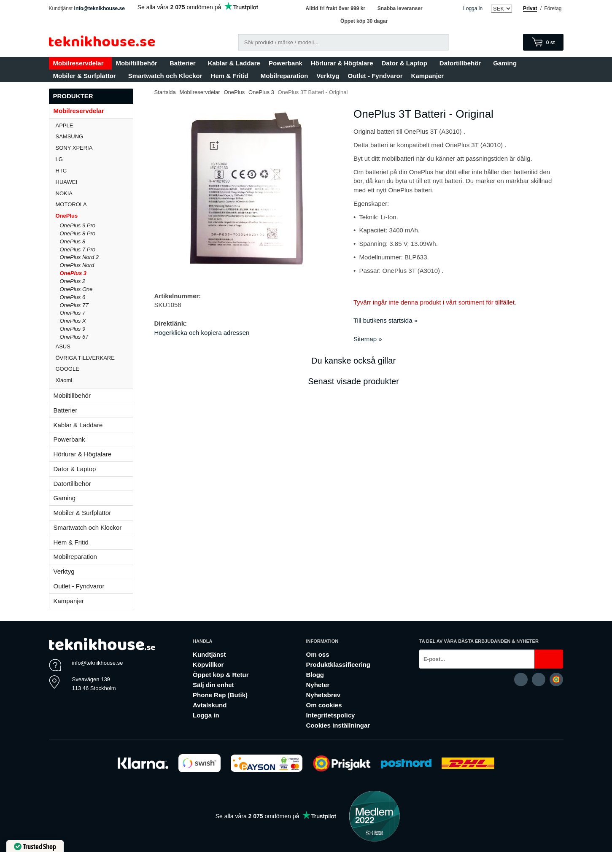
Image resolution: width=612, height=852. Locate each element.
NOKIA (94, 193)
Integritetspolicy (330, 715)
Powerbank (285, 63)
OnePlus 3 (73, 273)
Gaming (506, 63)
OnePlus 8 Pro (78, 233)
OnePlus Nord (77, 265)
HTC (94, 170)
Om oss (317, 654)
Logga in (473, 8)
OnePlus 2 (73, 281)
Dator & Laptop (406, 63)
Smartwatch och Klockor (165, 75)
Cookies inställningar (338, 725)
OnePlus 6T (74, 337)
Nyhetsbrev (323, 694)
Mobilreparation (284, 75)
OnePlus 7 (73, 313)
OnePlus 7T (74, 305)
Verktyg (327, 75)
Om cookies (324, 705)
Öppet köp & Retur (221, 674)
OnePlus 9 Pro (78, 225)
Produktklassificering (338, 664)
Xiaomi (64, 380)
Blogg (315, 674)
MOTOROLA (94, 204)
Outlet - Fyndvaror (375, 75)
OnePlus (94, 216)
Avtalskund (209, 705)
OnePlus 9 (73, 329)
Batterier (185, 63)
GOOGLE (94, 369)
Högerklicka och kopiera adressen (202, 332)
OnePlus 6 (73, 297)
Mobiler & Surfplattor (86, 75)
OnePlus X (73, 321)
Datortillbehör (462, 63)
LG (94, 159)
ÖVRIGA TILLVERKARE (94, 358)
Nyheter (317, 684)
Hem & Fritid (231, 75)
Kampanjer (427, 75)
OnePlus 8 (73, 241)
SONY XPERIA (94, 148)
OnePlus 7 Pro (78, 249)
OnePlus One (76, 289)
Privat (530, 8)
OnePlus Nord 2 (79, 257)
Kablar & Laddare (234, 63)
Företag (552, 8)
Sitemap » (367, 338)
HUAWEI (94, 182)
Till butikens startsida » (385, 320)
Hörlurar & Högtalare (342, 63)
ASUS (94, 346)
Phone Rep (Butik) (220, 694)
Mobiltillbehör (138, 63)
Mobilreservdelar (80, 63)
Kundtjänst (209, 654)
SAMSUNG (94, 136)
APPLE (94, 125)
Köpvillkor (208, 664)
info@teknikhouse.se (99, 8)
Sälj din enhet (213, 684)
